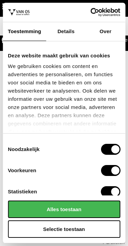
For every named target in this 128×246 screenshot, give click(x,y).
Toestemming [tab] (24, 31)
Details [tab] (65, 31)
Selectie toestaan (64, 229)
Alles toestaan (64, 209)
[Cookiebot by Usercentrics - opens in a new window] (91, 12)
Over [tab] (106, 31)
